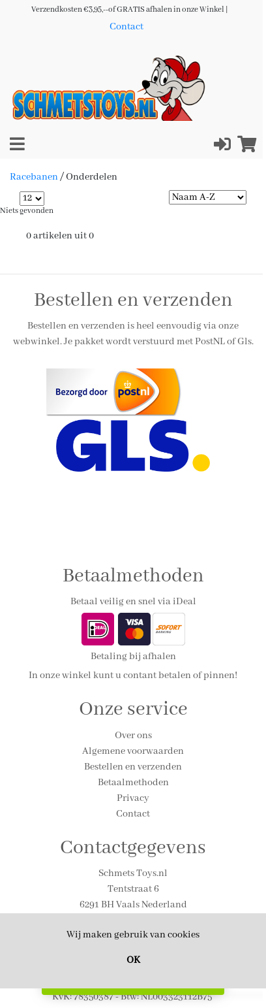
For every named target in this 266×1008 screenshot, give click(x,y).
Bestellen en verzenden (133, 767)
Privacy (133, 798)
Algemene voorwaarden (133, 751)
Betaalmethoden (133, 783)
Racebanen (34, 177)
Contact (126, 27)
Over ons (133, 735)
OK (133, 960)
